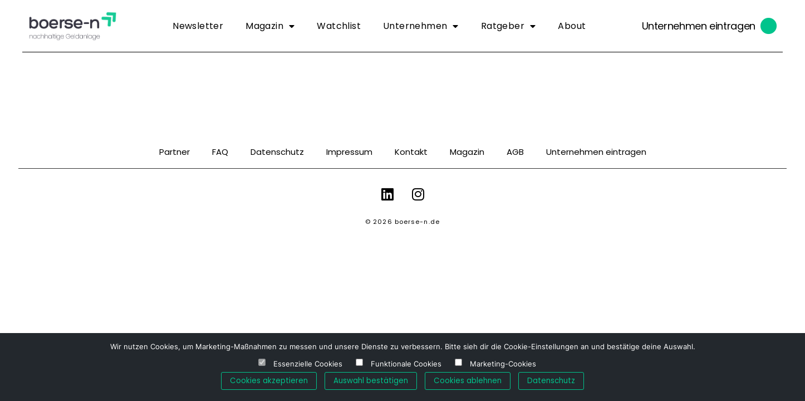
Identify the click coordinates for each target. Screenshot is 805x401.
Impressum (349, 152)
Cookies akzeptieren (269, 380)
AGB (515, 152)
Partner (174, 152)
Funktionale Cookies (406, 364)
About (572, 25)
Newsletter (198, 25)
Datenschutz (277, 152)
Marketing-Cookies (503, 364)
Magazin (270, 26)
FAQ (220, 152)
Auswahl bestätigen (370, 380)
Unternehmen (421, 26)
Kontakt (411, 152)
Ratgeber (508, 26)
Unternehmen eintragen (698, 26)
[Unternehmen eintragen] (768, 26)
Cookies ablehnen (468, 380)
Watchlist (339, 25)
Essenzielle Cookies (307, 364)
